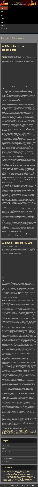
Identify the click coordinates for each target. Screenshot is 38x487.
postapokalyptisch (11, 235)
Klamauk (24, 234)
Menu (4, 8)
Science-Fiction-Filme (10, 233)
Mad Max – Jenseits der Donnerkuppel (13, 48)
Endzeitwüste (4, 234)
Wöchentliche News (4, 28)
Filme (2, 15)
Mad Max (28, 234)
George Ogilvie (16, 234)
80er (19, 233)
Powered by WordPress (22, 485)
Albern (21, 233)
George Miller (10, 234)
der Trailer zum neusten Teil (15, 313)
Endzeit (30, 233)
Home (2, 11)
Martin (15, 53)
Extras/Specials (4, 32)
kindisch (20, 234)
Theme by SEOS (30, 485)
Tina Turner (23, 235)
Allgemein (3, 25)
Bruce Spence (26, 233)
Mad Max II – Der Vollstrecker (17, 304)
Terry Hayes (18, 235)
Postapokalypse (5, 235)
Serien (2, 19)
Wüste (29, 235)
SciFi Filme (19, 3)
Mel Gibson (33, 234)
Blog (2, 22)
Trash (27, 235)
